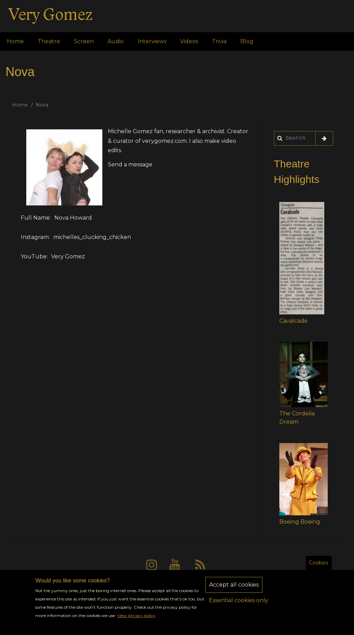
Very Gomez (68, 256)
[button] (301, 258)
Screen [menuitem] (84, 41)
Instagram (35, 237)
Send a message (130, 164)
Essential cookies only (238, 606)
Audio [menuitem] (116, 41)
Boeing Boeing (299, 521)
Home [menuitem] (15, 41)
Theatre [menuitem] (49, 41)
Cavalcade (293, 321)
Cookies (318, 569)
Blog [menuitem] (246, 41)
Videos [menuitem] (189, 41)
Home (20, 105)
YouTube (34, 256)
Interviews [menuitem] (152, 41)
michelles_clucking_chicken (92, 237)
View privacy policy (136, 622)
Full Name (35, 217)
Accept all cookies (234, 591)
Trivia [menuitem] (219, 41)
